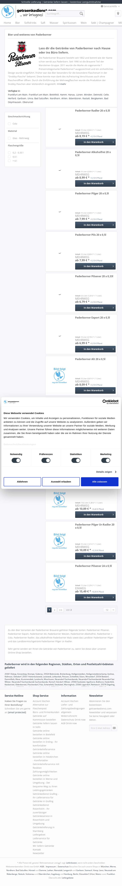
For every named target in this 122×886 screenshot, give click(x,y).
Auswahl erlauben (61, 481)
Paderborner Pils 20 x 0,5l (90, 234)
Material (12, 130)
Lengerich (67, 870)
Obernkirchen (44, 874)
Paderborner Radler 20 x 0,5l (92, 110)
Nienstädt (58, 870)
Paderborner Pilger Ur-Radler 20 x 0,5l (94, 526)
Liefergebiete (67, 877)
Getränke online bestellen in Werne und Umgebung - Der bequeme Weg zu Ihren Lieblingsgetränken (45, 783)
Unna (30, 98)
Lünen (79, 94)
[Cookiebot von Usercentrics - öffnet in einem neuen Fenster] (104, 401)
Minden (88, 94)
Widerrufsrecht (69, 715)
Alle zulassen (99, 481)
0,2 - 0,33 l (18, 152)
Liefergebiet (39, 834)
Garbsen (21, 98)
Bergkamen (97, 98)
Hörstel (32, 870)
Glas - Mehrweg (21, 138)
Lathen (50, 870)
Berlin (75, 874)
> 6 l (15, 160)
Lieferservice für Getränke (41, 840)
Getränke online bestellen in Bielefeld (44, 732)
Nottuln (21, 874)
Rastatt (86, 98)
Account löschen (41, 701)
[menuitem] (65, 15)
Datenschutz (63, 866)
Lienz (101, 870)
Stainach (88, 870)
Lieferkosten (71, 863)
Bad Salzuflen (41, 98)
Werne (113, 866)
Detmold (97, 94)
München (105, 866)
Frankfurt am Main (17, 94)
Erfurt (92, 874)
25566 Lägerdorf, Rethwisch (88, 684)
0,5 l (15, 156)
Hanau (71, 94)
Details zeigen (104, 471)
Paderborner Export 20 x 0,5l (92, 317)
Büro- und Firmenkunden (46, 712)
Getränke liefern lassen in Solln (45, 725)
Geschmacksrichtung (19, 116)
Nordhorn (55, 98)
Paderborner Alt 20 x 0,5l (90, 359)
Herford (12, 98)
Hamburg (68, 874)
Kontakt (37, 849)
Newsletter (38, 853)
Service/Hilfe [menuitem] (109, 6)
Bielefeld (54, 94)
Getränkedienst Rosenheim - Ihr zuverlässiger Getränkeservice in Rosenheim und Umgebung (42, 814)
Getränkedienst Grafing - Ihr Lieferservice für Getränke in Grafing (46, 797)
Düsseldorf (84, 874)
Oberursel (27, 102)
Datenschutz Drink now (73, 719)
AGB (42, 866)
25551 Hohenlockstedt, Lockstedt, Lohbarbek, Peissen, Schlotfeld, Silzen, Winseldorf (58, 676)
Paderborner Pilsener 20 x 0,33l (94, 276)
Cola (15, 123)
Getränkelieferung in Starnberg (44, 829)
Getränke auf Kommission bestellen (44, 717)
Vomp (95, 870)
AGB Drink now (69, 723)
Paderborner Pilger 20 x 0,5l (92, 193)
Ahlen (64, 98)
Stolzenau (30, 874)
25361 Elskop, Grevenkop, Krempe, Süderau (24, 674)
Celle (106, 94)
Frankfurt (111, 874)
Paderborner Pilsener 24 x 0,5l (93, 566)
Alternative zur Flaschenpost (40, 706)
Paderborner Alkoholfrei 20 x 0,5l (93, 154)
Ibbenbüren (75, 98)
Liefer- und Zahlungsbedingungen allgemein (73, 708)
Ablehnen (22, 481)
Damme (42, 870)
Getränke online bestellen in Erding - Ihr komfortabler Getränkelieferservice (45, 744)
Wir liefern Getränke (43, 845)
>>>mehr (61, 84)
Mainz (98, 874)
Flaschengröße (15, 145)
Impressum (51, 866)
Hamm (63, 94)
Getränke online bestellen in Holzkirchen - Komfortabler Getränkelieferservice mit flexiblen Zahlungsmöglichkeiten (46, 762)
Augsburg (55, 874)
